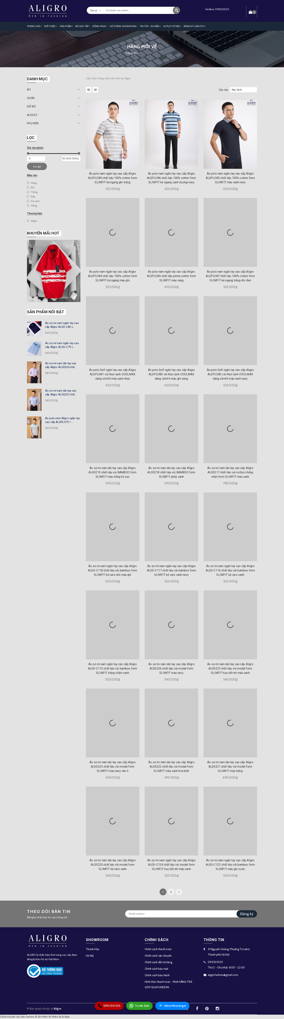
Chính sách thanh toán (158, 949)
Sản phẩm (66, 26)
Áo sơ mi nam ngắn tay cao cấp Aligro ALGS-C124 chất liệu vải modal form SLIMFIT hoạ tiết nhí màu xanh (171, 865)
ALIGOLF (32, 115)
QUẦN (31, 98)
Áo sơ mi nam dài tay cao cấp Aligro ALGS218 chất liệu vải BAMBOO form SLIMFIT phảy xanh (171, 472)
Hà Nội (90, 955)
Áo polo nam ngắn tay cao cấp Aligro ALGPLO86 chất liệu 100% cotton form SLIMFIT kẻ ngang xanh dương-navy (171, 178)
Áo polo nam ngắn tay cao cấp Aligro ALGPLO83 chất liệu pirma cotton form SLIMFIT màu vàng (171, 276)
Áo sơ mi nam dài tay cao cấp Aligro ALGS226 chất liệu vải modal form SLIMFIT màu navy (171, 668)
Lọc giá (37, 166)
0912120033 (222, 9)
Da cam (33, 201)
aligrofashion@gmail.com (223, 975)
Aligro (32, 220)
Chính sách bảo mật (156, 968)
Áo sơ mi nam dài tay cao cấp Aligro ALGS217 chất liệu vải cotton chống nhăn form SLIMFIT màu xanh (230, 472)
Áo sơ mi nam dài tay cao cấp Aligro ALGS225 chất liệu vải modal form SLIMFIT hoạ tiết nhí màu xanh (230, 668)
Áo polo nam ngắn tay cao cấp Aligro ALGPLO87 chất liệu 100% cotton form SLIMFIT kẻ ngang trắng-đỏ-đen (230, 276)
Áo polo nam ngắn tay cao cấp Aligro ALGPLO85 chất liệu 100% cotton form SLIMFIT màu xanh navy (230, 178)
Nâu (31, 196)
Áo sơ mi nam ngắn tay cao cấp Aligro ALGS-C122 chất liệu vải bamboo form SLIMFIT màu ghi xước (230, 865)
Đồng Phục (100, 26)
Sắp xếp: (224, 89)
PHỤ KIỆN (33, 123)
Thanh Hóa (92, 949)
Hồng (32, 205)
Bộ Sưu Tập (82, 26)
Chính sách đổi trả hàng (158, 962)
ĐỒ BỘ (31, 106)
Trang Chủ (34, 26)
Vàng (32, 183)
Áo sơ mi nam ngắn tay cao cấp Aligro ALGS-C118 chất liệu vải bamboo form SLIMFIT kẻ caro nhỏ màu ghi (112, 570)
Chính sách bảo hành (157, 975)
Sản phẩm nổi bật (45, 312)
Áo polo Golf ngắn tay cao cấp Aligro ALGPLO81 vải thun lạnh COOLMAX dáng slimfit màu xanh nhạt (112, 374)
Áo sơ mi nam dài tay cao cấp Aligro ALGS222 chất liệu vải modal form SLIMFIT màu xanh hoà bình (171, 766)
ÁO (29, 89)
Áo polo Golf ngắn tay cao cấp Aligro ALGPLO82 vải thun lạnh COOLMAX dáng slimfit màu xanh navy (230, 374)
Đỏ (30, 187)
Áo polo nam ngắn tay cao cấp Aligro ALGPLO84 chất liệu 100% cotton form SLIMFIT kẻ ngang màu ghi (112, 276)
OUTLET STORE (172, 26)
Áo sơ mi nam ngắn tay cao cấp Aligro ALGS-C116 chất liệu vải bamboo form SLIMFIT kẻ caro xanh (230, 570)
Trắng (32, 192)
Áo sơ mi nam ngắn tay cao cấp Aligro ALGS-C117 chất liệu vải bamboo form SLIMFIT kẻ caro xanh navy (171, 570)
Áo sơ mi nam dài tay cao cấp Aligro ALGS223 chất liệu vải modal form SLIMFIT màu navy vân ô (112, 766)
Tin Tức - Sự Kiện (150, 26)
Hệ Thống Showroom (123, 26)
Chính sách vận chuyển (158, 955)
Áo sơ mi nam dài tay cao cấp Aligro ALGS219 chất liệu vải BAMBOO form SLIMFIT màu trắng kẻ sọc (112, 472)
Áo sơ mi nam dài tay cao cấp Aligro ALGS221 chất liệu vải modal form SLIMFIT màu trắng (230, 766)
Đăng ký (246, 914)
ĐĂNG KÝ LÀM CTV (195, 26)
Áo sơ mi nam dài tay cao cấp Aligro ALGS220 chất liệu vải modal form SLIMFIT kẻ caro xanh (112, 865)
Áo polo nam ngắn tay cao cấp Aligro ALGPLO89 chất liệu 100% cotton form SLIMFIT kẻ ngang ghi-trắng (112, 178)
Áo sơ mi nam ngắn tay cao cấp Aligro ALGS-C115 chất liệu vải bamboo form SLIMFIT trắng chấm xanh (112, 668)
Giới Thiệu (50, 26)
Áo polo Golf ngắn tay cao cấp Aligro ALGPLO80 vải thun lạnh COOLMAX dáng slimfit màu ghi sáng (171, 374)
